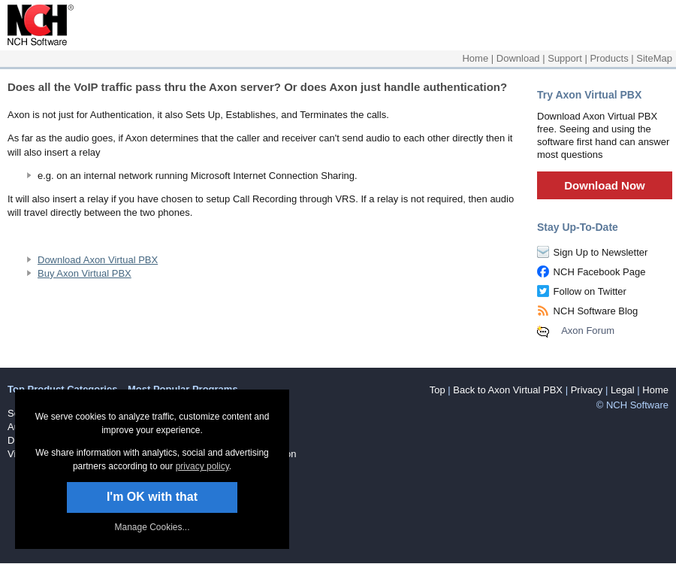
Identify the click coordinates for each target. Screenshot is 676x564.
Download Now (604, 185)
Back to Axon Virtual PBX (508, 390)
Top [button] (437, 390)
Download (518, 58)
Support (565, 58)
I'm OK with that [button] (152, 496)
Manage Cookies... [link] (151, 527)
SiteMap (654, 58)
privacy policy (202, 466)
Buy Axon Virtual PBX (84, 273)
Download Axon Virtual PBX (98, 259)
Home (475, 58)
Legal (623, 390)
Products (609, 58)
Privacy (587, 390)
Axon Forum (587, 330)
